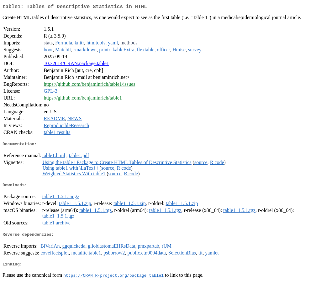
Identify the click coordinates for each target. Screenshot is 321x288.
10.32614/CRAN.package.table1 (76, 64)
